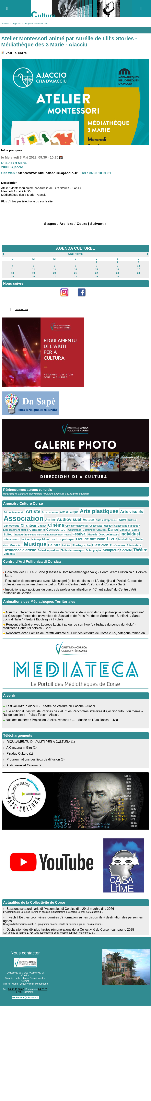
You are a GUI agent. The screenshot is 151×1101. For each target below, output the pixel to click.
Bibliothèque (11, 525)
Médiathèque (126, 539)
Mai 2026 (75, 254)
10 (138, 266)
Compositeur (56, 530)
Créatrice (101, 530)
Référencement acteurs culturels (27, 489)
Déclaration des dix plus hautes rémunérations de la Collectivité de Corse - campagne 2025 (70, 929)
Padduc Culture (17, 753)
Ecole (135, 529)
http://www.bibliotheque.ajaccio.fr (48, 173)
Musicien (16, 545)
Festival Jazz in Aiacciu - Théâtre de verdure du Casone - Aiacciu (51, 707)
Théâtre (140, 550)
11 (12, 269)
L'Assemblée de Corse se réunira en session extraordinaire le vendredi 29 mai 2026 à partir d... (53, 912)
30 (117, 276)
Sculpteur (111, 550)
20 (54, 273)
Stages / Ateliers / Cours (36, 23)
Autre (122, 519)
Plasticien (100, 545)
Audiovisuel (69, 519)
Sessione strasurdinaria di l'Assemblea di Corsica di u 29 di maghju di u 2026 (60, 908)
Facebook (84, 298)
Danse (113, 530)
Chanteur (28, 525)
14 (75, 269)
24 (138, 273)
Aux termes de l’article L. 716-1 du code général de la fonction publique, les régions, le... (49, 932)
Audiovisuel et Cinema (22, 765)
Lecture (25, 539)
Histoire (114, 534)
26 (33, 276)
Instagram (67, 298)
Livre (112, 538)
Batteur (132, 520)
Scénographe (93, 550)
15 (96, 269)
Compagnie (37, 529)
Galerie (92, 534)
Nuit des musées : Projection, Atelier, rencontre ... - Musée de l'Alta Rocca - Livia (62, 721)
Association (24, 518)
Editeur (9, 534)
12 (33, 269)
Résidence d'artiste (20, 550)
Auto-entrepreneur (106, 520)
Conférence (74, 530)
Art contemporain (14, 512)
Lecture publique (62, 539)
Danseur (125, 529)
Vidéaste (9, 553)
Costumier (89, 530)
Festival (79, 534)
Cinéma (56, 525)
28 (75, 276)
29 (96, 276)
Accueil (5, 23)
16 (117, 269)
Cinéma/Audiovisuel (76, 525)
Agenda (16, 23)
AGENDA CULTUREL (75, 248)
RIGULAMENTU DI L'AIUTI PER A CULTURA (38, 741)
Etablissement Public (59, 534)
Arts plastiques (99, 511)
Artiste (33, 511)
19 (33, 273)
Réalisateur (134, 545)
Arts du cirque (69, 512)
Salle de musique (72, 550)
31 (138, 276)
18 (12, 273)
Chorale (42, 525)
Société (126, 550)
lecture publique (40, 539)
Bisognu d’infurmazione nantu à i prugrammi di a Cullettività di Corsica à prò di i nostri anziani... (53, 924)
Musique (35, 544)
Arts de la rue (50, 512)
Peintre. (66, 545)
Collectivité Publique (101, 525)
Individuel (130, 534)
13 (54, 269)
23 (117, 273)
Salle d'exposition (49, 550)
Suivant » (98, 224)
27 (54, 276)
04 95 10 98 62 (16, 989)
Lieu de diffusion (90, 539)
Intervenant (11, 539)
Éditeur (19, 534)
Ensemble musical (35, 534)
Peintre (54, 545)
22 (96, 273)
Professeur (117, 545)
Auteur (88, 520)
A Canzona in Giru (19, 747)
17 (138, 269)
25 (12, 276)
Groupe (104, 534)
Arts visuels (131, 511)
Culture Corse (21, 309)
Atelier (50, 520)
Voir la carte (14, 53)
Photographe (82, 545)
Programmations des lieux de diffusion (33, 759)
